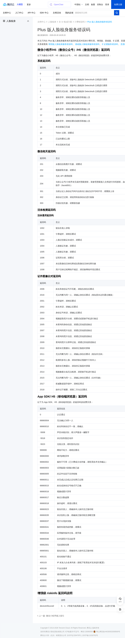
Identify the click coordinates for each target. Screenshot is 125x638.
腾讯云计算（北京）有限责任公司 (53, 635)
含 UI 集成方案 (65, 22)
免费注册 (118, 4)
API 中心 (31, 13)
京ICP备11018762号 (90, 635)
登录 (107, 4)
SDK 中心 (44, 13)
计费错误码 (80, 22)
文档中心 (7, 13)
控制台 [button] (100, 4)
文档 (87, 4)
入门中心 (19, 13)
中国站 (77, 4)
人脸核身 (11, 21)
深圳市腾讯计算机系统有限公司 (52, 632)
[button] (20, 4)
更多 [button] (29, 4)
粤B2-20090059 (87, 632)
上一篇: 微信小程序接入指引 (51, 616)
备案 (93, 4)
